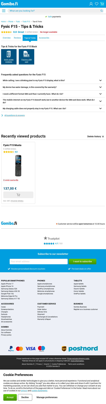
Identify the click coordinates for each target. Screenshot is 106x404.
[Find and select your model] (55, 11)
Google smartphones (45, 294)
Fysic (18, 22)
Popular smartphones (13, 281)
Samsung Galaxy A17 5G (10, 299)
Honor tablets (79, 291)
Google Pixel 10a (7, 294)
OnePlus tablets (79, 294)
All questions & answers (13, 115)
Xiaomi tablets (79, 289)
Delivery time (42, 312)
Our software (6, 332)
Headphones (6, 317)
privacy (24, 391)
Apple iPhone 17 (7, 284)
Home (3, 22)
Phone (10, 22)
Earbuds (4, 314)
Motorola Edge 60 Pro (9, 296)
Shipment (41, 314)
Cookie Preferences (59, 364)
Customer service (46, 304)
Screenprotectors (7, 309)
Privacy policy (6, 335)
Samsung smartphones (46, 286)
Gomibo (5, 327)
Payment (40, 307)
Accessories (7, 304)
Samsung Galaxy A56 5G (10, 291)
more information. (77, 361)
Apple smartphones (44, 284)
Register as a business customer (86, 309)
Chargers (4, 312)
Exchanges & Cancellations (47, 317)
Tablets (78, 281)
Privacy (39, 364)
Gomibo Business (80, 307)
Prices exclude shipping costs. (78, 359)
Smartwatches (6, 319)
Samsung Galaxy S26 (9, 289)
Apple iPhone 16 (7, 286)
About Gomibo (6, 330)
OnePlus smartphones (45, 289)
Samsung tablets (80, 286)
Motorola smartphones (46, 291)
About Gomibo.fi (28, 364)
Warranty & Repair (44, 319)
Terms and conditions (76, 364)
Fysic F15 (26, 22)
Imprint (46, 364)
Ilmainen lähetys (17, 201)
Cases (3, 307)
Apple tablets (79, 284)
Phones (41, 281)
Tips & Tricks (37, 22)
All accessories (6, 322)
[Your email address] (39, 261)
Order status (42, 309)
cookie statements (39, 391)
